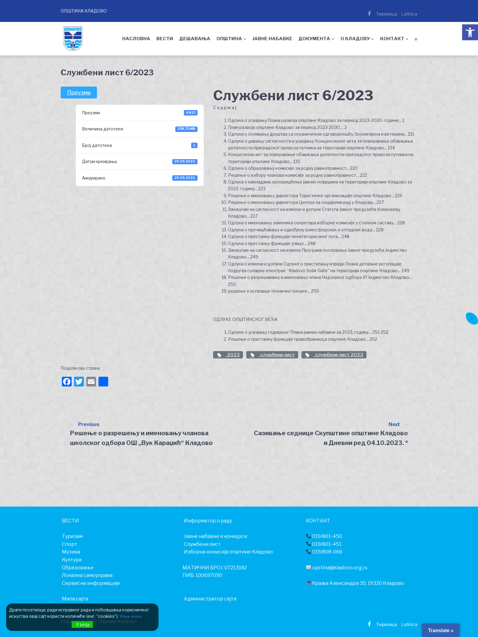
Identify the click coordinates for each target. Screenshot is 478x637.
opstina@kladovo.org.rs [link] (336, 568)
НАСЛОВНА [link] (136, 38)
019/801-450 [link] (324, 536)
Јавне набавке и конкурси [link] (215, 536)
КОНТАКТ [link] (392, 38)
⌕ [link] (416, 38)
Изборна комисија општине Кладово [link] (228, 552)
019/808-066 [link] (324, 552)
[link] (470, 32)
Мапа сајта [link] (75, 599)
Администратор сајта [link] (210, 599)
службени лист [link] (272, 355)
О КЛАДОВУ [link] (355, 38)
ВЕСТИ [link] (164, 38)
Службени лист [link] (202, 544)
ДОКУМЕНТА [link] (314, 38)
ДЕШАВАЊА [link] (194, 38)
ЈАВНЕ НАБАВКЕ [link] (272, 38)
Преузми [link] (79, 92)
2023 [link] (228, 355)
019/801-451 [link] (323, 544)
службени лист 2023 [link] (334, 355)
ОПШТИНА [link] (229, 38)
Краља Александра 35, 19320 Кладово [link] (355, 583)
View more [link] (131, 616)
